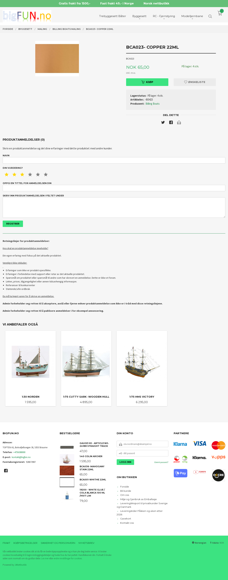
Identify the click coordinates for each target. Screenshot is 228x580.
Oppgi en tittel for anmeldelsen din (114, 186)
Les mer (45, 558)
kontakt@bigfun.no (21, 457)
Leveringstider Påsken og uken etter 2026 (140, 512)
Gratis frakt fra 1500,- (74, 3)
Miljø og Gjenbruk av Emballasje (138, 499)
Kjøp (147, 82)
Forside (124, 486)
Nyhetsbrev (86, 542)
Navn (114, 159)
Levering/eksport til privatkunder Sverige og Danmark (142, 505)
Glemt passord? (161, 462)
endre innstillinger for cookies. (68, 558)
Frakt (6, 542)
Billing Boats (153, 103)
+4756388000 (19, 452)
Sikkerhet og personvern (58, 542)
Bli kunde (125, 490)
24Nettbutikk (21, 564)
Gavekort (125, 518)
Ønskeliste (194, 82)
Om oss (124, 495)
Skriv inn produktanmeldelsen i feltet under (114, 206)
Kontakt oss (127, 522)
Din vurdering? (13, 168)
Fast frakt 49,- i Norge (117, 3)
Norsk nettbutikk (156, 3)
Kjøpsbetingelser (25, 542)
